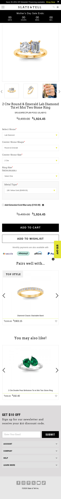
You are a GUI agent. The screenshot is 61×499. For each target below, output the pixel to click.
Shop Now (50, 2)
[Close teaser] (53, 259)
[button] (57, 249)
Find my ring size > (9, 170)
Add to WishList (30, 238)
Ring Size (30, 169)
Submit (50, 434)
